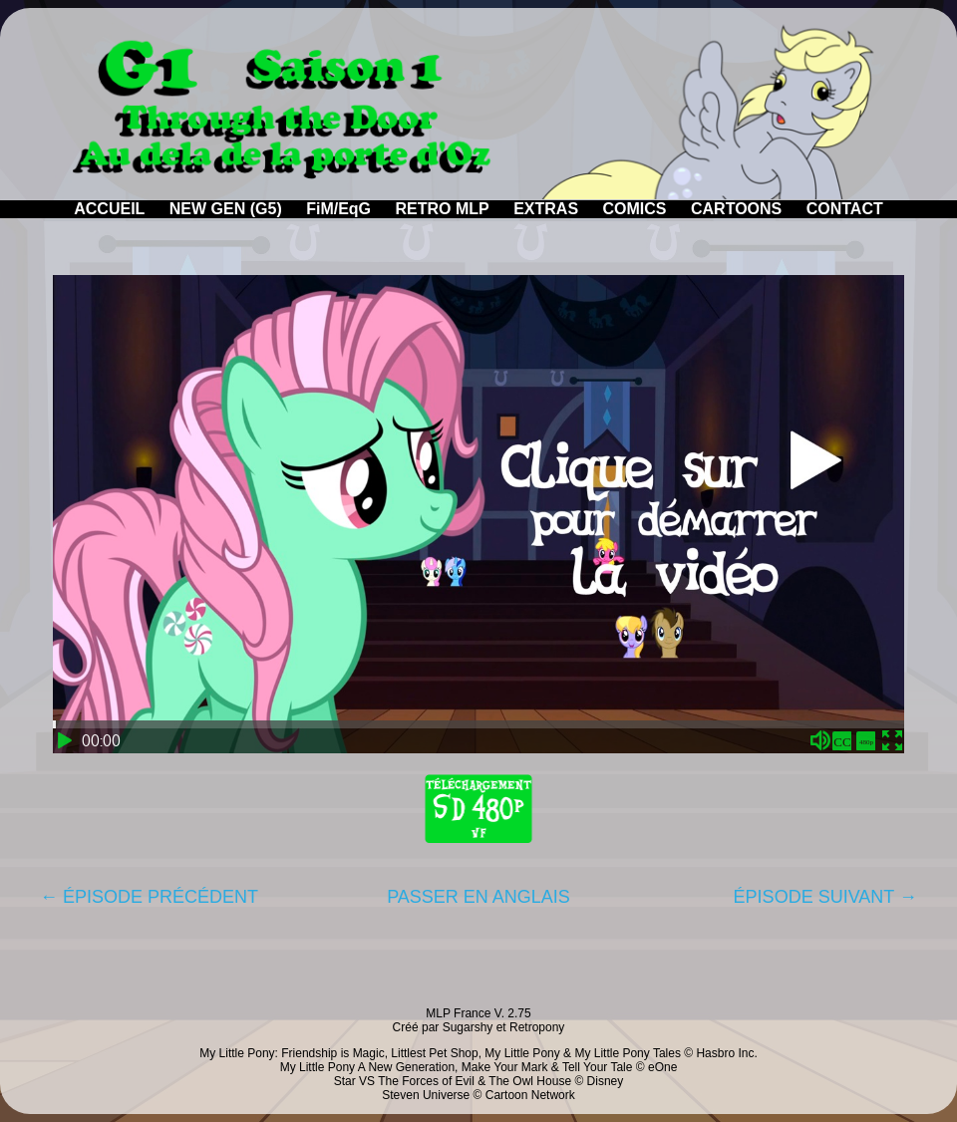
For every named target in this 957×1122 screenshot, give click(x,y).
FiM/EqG (338, 208)
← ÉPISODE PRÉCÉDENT (149, 897)
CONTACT (844, 208)
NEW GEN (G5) (225, 208)
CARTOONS (736, 208)
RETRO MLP (442, 208)
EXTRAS (545, 208)
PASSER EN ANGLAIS (478, 897)
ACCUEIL (109, 208)
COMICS (635, 208)
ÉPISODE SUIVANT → (825, 897)
